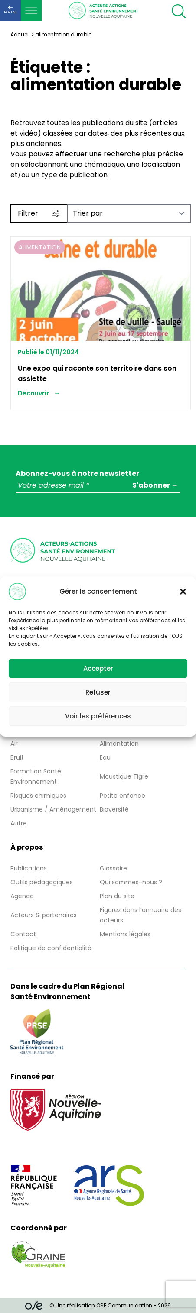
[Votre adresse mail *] (98, 486)
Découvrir (34, 393)
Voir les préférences (98, 716)
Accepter (98, 668)
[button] (183, 591)
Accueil (20, 34)
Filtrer (39, 213)
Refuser (98, 692)
